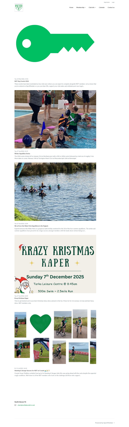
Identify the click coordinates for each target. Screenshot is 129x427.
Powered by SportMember (104, 423)
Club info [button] (91, 7)
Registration (107, 2)
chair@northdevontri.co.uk (26, 405)
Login (113, 2)
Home (71, 7)
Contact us (111, 7)
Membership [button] (80, 7)
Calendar (102, 7)
